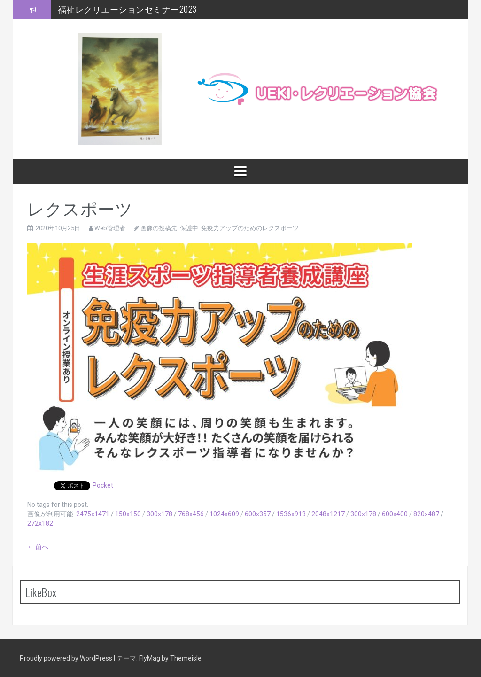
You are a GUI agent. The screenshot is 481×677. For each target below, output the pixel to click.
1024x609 (224, 514)
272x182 (40, 523)
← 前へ (37, 547)
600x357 (258, 514)
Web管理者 (109, 228)
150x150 (128, 514)
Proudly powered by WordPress (67, 658)
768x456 (191, 514)
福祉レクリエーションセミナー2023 (127, 9)
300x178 (159, 514)
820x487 (426, 514)
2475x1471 (92, 514)
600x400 (395, 514)
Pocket (103, 485)
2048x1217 (328, 514)
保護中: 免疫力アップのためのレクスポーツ (239, 228)
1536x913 (291, 514)
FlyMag (149, 658)
